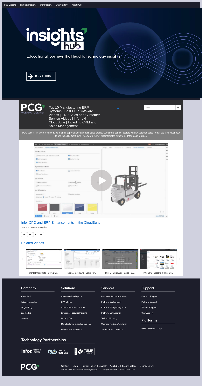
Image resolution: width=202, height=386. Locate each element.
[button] (24, 234)
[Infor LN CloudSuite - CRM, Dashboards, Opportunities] (44, 261)
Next (179, 259)
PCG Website (10, 5)
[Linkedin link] (118, 108)
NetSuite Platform (28, 5)
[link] (30, 234)
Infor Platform (46, 5)
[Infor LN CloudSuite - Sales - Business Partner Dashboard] (120, 261)
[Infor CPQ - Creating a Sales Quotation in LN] (158, 261)
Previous (22, 259)
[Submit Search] (178, 107)
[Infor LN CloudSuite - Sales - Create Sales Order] (82, 261)
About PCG (77, 5)
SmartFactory (61, 5)
